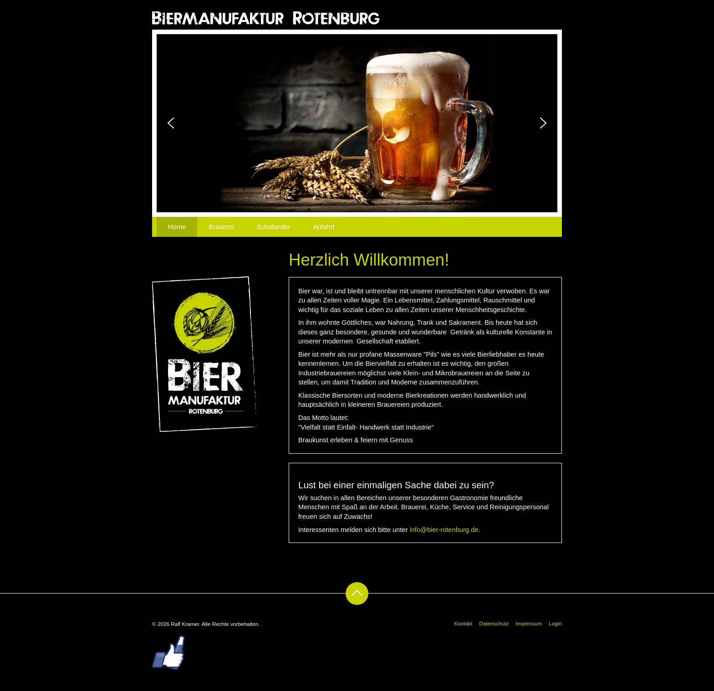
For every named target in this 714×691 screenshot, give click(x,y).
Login (555, 623)
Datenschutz (494, 623)
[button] (170, 123)
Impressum (528, 623)
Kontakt (463, 623)
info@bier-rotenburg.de (443, 529)
